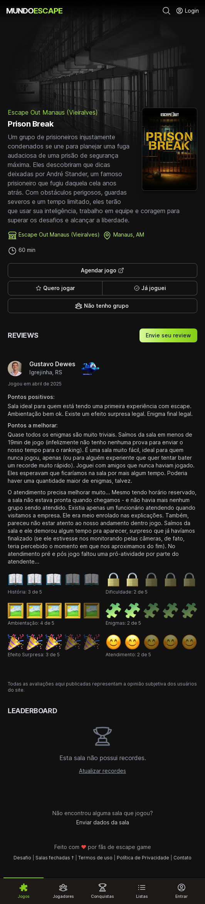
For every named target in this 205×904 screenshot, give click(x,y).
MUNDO (34, 10)
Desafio (22, 858)
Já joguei (150, 288)
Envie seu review (168, 335)
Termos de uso (95, 858)
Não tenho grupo (102, 306)
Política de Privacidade (143, 858)
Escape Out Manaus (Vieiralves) (53, 112)
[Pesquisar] (166, 11)
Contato (182, 858)
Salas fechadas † (54, 858)
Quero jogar (55, 288)
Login (187, 10)
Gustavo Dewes (52, 364)
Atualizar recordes (102, 770)
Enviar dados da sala (102, 822)
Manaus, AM (128, 234)
